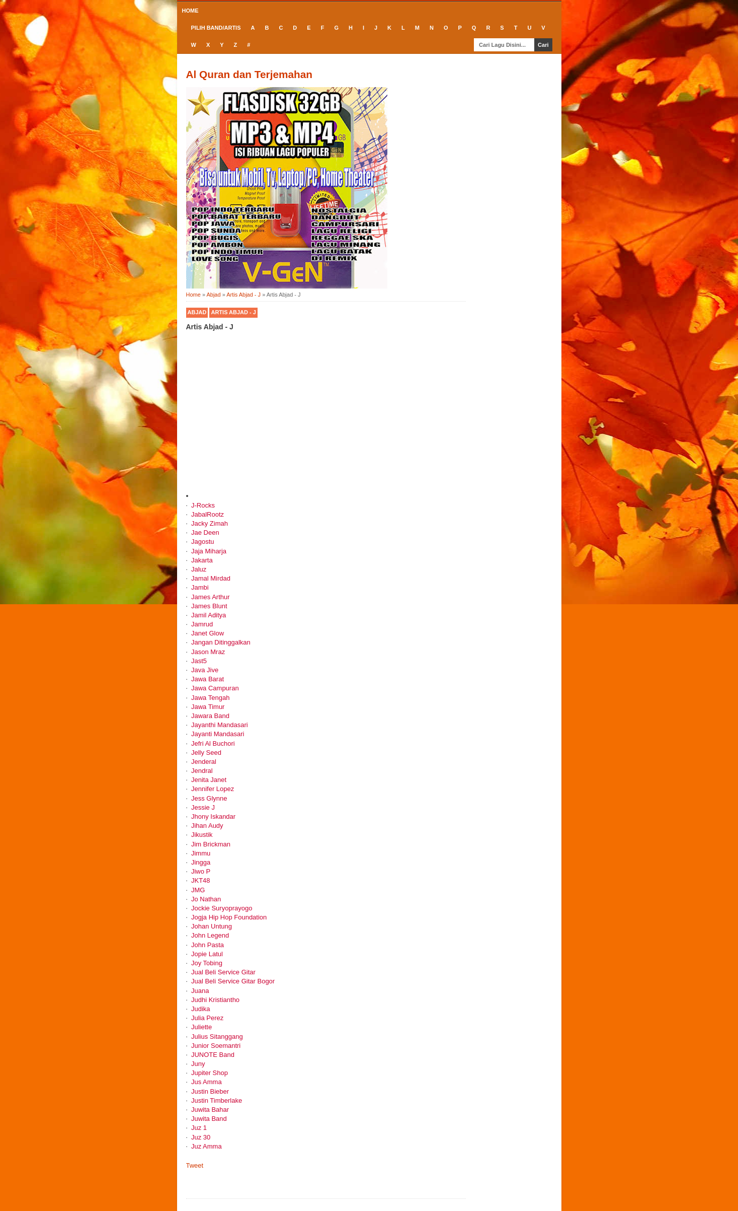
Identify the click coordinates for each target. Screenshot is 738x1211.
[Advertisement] (326, 417)
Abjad (197, 312)
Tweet (195, 1165)
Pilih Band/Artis (216, 28)
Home (190, 11)
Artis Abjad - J (233, 312)
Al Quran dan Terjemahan (249, 74)
